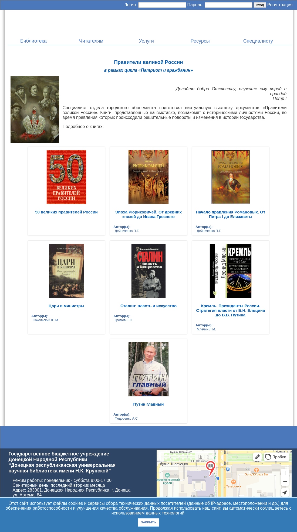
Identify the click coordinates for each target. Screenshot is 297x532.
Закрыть (148, 522)
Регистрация (280, 4)
